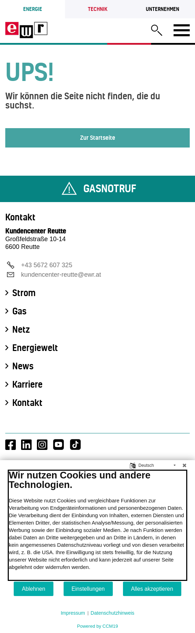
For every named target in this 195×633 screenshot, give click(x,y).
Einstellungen (88, 589)
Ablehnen (33, 589)
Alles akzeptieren (152, 589)
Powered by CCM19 (97, 626)
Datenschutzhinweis (113, 613)
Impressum (73, 613)
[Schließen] (184, 465)
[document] (97, 525)
